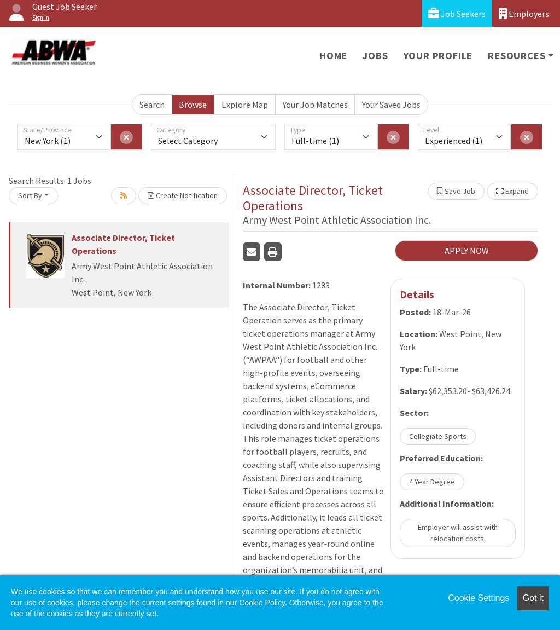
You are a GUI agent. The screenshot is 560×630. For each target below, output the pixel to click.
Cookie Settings (478, 598)
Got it (533, 598)
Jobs (375, 55)
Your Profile (438, 55)
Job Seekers (457, 13)
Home (333, 55)
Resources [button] (516, 55)
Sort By (30, 195)
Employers (524, 13)
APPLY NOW (467, 250)
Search (152, 104)
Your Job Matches (315, 104)
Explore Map (244, 104)
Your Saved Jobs (391, 104)
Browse (193, 104)
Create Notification (183, 195)
